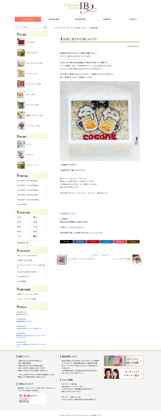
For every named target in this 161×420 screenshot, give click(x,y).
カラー (26, 94)
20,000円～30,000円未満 (27, 185)
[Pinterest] (93, 241)
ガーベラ (27, 73)
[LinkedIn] (106, 241)
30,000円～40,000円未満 (27, 190)
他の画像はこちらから (68, 213)
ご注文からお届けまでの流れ (27, 272)
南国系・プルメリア (30, 115)
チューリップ (28, 105)
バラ (26, 42)
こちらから (93, 233)
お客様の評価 (94, 28)
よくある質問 (21, 281)
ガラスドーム (25, 154)
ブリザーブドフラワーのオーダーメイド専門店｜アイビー (70, 28)
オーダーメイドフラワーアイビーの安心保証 (31, 266)
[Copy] (133, 241)
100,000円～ (22, 204)
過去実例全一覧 (22, 243)
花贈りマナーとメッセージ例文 (27, 294)
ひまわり (27, 53)
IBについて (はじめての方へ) (27, 255)
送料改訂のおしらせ (22, 314)
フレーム (24, 144)
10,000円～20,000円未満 (27, 180)
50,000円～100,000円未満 (28, 200)
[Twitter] (66, 241)
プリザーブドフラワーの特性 (26, 299)
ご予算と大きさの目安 (24, 260)
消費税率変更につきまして (24, 321)
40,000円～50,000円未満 (27, 195)
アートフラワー (28, 126)
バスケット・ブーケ (27, 165)
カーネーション (29, 84)
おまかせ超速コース (78, 227)
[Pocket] (119, 241)
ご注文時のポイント (23, 276)
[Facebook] (79, 241)
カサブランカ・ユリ (30, 63)
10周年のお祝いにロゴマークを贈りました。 (29, 328)
